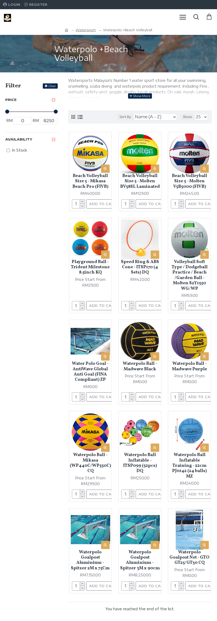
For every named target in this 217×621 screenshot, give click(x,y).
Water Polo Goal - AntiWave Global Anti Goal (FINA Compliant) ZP (90, 372)
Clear (52, 86)
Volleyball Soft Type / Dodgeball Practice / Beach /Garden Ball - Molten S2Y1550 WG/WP (190, 275)
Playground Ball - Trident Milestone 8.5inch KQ (90, 267)
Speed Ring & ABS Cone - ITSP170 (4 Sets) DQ (140, 267)
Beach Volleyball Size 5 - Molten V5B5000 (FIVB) (189, 181)
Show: (188, 117)
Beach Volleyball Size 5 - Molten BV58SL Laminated (140, 181)
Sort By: (125, 117)
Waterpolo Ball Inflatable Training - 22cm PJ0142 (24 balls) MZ (189, 465)
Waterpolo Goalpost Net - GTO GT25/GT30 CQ (189, 558)
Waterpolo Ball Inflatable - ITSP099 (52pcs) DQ (140, 463)
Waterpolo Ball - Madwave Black (140, 366)
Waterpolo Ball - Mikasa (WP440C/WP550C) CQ (90, 463)
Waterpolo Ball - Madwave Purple (189, 366)
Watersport (86, 30)
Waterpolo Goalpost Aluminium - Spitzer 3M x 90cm (140, 560)
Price (11, 100)
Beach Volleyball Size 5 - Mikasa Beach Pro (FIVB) (90, 181)
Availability (18, 139)
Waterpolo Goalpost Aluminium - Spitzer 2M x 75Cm (90, 560)
